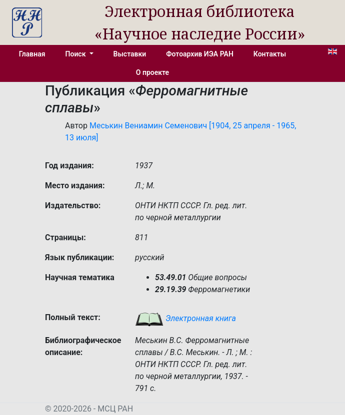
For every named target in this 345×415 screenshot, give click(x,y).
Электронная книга (185, 318)
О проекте (152, 72)
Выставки (130, 54)
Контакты (270, 54)
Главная (32, 54)
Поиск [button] (77, 54)
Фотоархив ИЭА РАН (200, 54)
